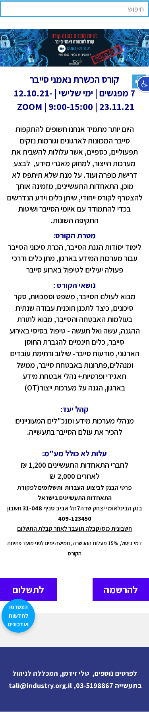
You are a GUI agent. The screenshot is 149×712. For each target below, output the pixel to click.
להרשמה (121, 589)
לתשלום (28, 589)
